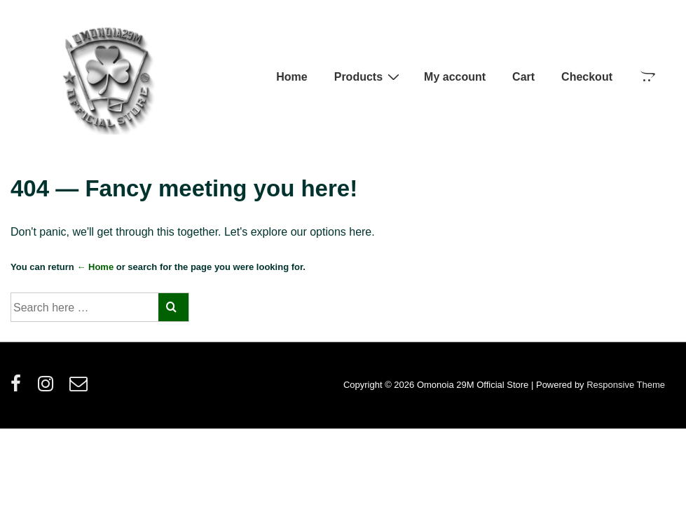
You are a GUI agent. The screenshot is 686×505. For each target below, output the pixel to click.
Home (291, 77)
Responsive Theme (625, 384)
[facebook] (19, 388)
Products (368, 76)
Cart (523, 77)
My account (455, 77)
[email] (80, 388)
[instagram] (49, 388)
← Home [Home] (95, 267)
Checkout (586, 77)
